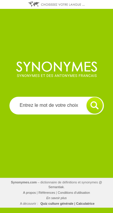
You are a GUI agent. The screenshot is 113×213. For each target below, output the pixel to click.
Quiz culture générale (56, 203)
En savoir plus (56, 198)
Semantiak (56, 187)
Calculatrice (85, 203)
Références (47, 192)
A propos (29, 192)
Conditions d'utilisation (74, 192)
